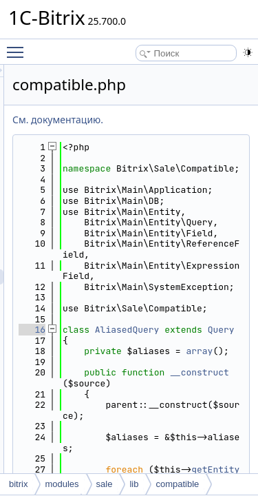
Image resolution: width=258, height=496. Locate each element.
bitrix (18, 484)
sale (104, 484)
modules (61, 484)
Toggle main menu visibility (18, 46)
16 (109, 437)
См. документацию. (135, 119)
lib (133, 484)
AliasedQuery (205, 437)
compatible (177, 484)
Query (196, 448)
